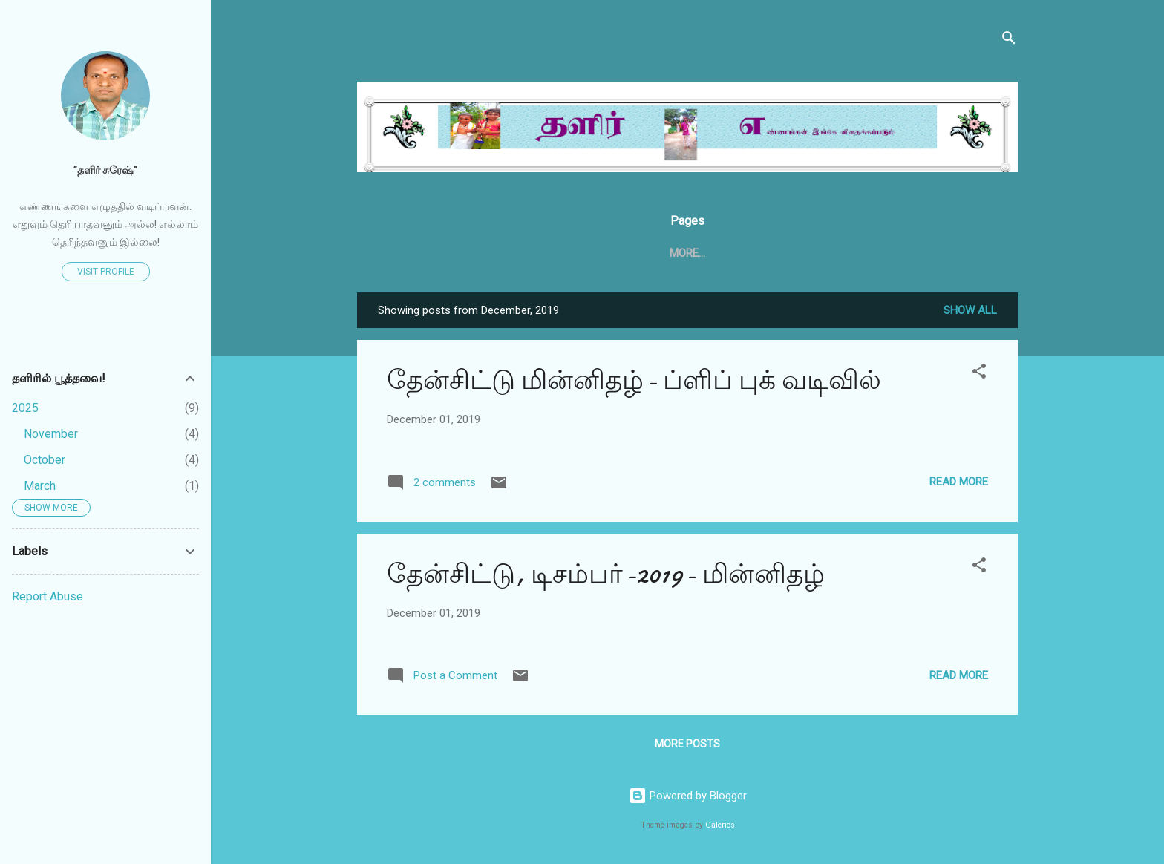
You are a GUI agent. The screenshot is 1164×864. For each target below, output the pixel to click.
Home (476, 253)
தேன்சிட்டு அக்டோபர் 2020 (780, 253)
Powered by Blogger (688, 795)
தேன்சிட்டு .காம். (641, 253)
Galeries (720, 825)
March (40, 486)
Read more (958, 484)
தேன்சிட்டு (545, 253)
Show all (970, 313)
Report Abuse (47, 596)
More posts (687, 747)
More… (895, 253)
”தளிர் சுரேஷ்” (105, 170)
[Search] (1009, 40)
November (51, 434)
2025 (25, 408)
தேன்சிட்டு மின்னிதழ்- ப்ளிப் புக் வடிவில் (634, 383)
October (44, 460)
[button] (979, 376)
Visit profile (105, 271)
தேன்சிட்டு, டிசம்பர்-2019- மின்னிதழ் (606, 577)
